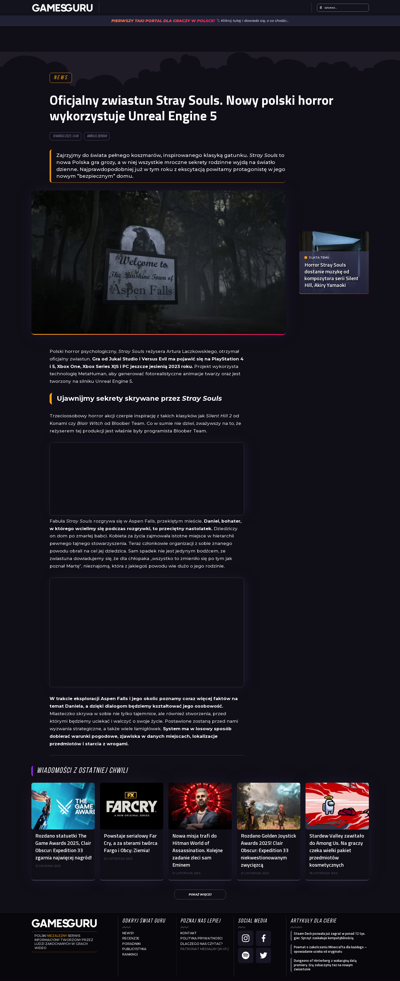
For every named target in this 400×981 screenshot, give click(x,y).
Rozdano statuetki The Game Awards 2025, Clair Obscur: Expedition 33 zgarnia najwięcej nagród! (63, 847)
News (61, 78)
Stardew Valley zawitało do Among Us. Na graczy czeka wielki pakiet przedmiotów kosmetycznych (336, 850)
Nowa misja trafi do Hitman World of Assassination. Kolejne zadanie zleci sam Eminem (197, 850)
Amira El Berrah (97, 137)
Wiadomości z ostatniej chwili (82, 771)
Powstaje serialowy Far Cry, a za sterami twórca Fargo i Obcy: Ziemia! (131, 843)
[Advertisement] (147, 479)
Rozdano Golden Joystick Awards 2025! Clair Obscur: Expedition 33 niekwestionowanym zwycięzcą (268, 850)
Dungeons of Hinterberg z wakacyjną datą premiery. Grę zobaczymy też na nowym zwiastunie (325, 965)
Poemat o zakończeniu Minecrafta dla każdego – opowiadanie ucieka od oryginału (330, 949)
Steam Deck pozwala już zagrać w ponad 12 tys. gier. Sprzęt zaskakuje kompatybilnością (329, 936)
